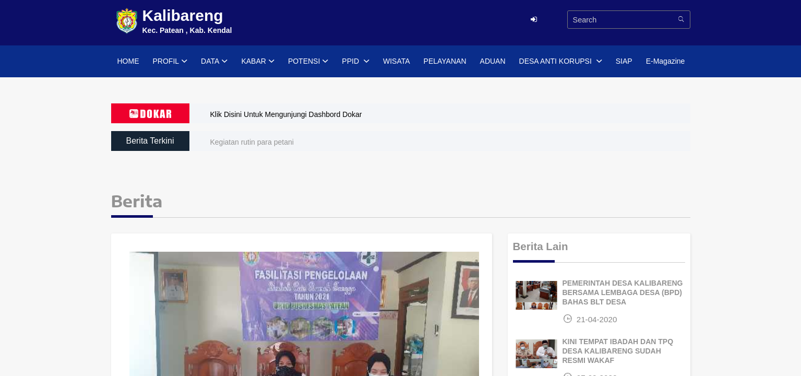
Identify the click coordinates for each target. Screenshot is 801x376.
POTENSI (308, 61)
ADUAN (493, 61)
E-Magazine (665, 61)
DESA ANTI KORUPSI (560, 61)
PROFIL (170, 61)
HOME (128, 61)
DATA (214, 61)
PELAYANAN (445, 61)
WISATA (396, 61)
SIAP (624, 61)
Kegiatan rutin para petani (252, 142)
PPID (355, 61)
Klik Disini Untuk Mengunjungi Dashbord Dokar (286, 114)
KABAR (257, 61)
